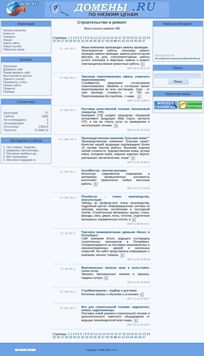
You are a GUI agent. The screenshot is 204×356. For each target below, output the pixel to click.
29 (70, 40)
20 (132, 37)
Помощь (9, 91)
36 (98, 40)
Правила (9, 88)
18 (124, 37)
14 (107, 37)
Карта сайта (11, 43)
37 (103, 40)
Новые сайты (12, 85)
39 (111, 40)
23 (144, 37)
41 (119, 40)
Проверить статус (15, 82)
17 (120, 37)
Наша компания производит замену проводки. (115, 47)
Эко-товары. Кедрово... (22, 147)
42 (123, 40)
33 (86, 40)
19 (128, 37)
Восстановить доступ (17, 75)
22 (140, 37)
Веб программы (17, 156)
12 (99, 37)
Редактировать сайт (16, 72)
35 (94, 40)
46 (139, 40)
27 (62, 40)
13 (103, 37)
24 (148, 37)
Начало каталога (14, 30)
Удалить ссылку (14, 78)
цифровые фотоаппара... (23, 150)
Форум (7, 39)
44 (131, 40)
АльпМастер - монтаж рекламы (104, 170)
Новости (9, 33)
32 (82, 40)
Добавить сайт (13, 69)
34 (90, 40)
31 (78, 40)
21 (136, 37)
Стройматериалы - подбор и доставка (109, 290)
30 (74, 40)
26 (58, 40)
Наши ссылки (12, 46)
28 (66, 40)
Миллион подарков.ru (21, 159)
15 (111, 37)
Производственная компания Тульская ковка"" (116, 138)
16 (115, 37)
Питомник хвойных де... (22, 153)
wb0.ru (114, 350)
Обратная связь (14, 49)
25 (54, 40)
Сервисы (9, 36)
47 (143, 40)
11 (95, 37)
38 (107, 40)
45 (135, 40)
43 (127, 40)
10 (91, 37)
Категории (10, 66)
